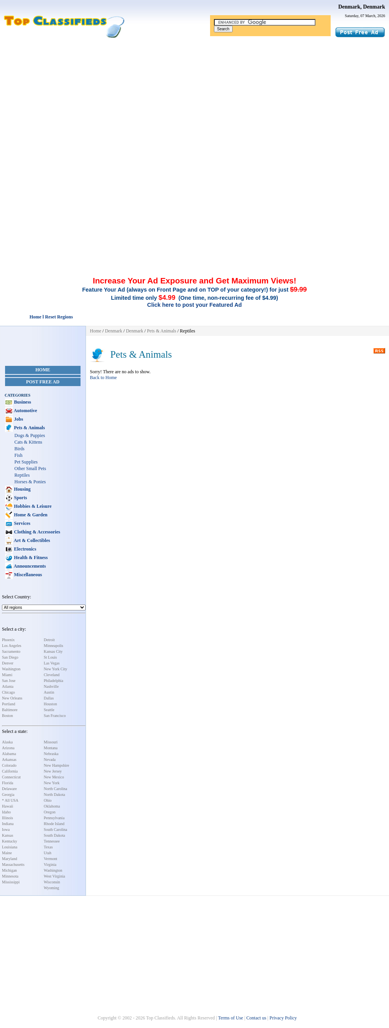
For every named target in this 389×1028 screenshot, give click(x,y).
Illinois (7, 818)
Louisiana (9, 847)
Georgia (8, 794)
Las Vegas (52, 663)
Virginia (50, 864)
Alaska (7, 742)
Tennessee (52, 841)
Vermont (50, 859)
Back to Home (103, 377)
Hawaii (7, 806)
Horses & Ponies (30, 481)
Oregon (50, 812)
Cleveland (52, 675)
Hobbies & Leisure (32, 506)
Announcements (29, 566)
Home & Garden (30, 514)
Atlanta (7, 686)
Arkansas (9, 759)
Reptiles (22, 475)
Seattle (49, 710)
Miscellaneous (27, 574)
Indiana (8, 824)
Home (42, 369)
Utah (47, 853)
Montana (51, 748)
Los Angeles (11, 645)
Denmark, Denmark (361, 7)
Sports (20, 497)
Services (21, 523)
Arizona (8, 748)
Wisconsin (52, 882)
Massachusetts (13, 864)
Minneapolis (53, 645)
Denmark (114, 331)
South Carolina (55, 829)
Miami (7, 675)
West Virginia (54, 876)
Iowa (6, 829)
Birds (19, 448)
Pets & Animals (29, 427)
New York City (55, 669)
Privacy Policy (283, 1018)
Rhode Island (54, 824)
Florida (7, 783)
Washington (11, 669)
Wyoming (51, 888)
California (10, 771)
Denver (7, 663)
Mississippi (11, 882)
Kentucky (9, 841)
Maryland (9, 859)
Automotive (25, 410)
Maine (7, 853)
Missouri (51, 742)
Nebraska (51, 754)
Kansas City (53, 651)
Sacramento (11, 651)
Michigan (9, 870)
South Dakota (54, 835)
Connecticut (11, 777)
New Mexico (54, 777)
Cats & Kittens (28, 442)
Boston (7, 715)
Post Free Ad (43, 382)
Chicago (8, 692)
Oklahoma (52, 806)
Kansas (7, 835)
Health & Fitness (30, 557)
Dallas (49, 698)
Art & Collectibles (31, 540)
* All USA (10, 800)
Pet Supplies (26, 462)
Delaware (9, 789)
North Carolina (55, 789)
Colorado (9, 765)
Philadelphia (53, 680)
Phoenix (8, 640)
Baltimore (10, 710)
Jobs (18, 419)
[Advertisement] (194, 96)
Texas (48, 847)
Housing (22, 489)
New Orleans (12, 698)
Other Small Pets (30, 468)
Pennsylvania (54, 818)
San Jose (9, 680)
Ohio (48, 800)
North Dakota (54, 794)
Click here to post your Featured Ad (194, 305)
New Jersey (53, 771)
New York (52, 783)
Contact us (256, 1018)
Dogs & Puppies (29, 435)
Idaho (6, 812)
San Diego (10, 657)
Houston (50, 704)
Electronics (24, 549)
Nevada (50, 759)
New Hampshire (56, 765)
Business (22, 402)
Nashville (51, 686)
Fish (18, 455)
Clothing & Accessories (36, 532)
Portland (8, 704)
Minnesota (10, 876)
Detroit (49, 640)
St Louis (50, 657)
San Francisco (55, 715)
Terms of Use (230, 1018)
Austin (49, 692)
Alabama (9, 754)
